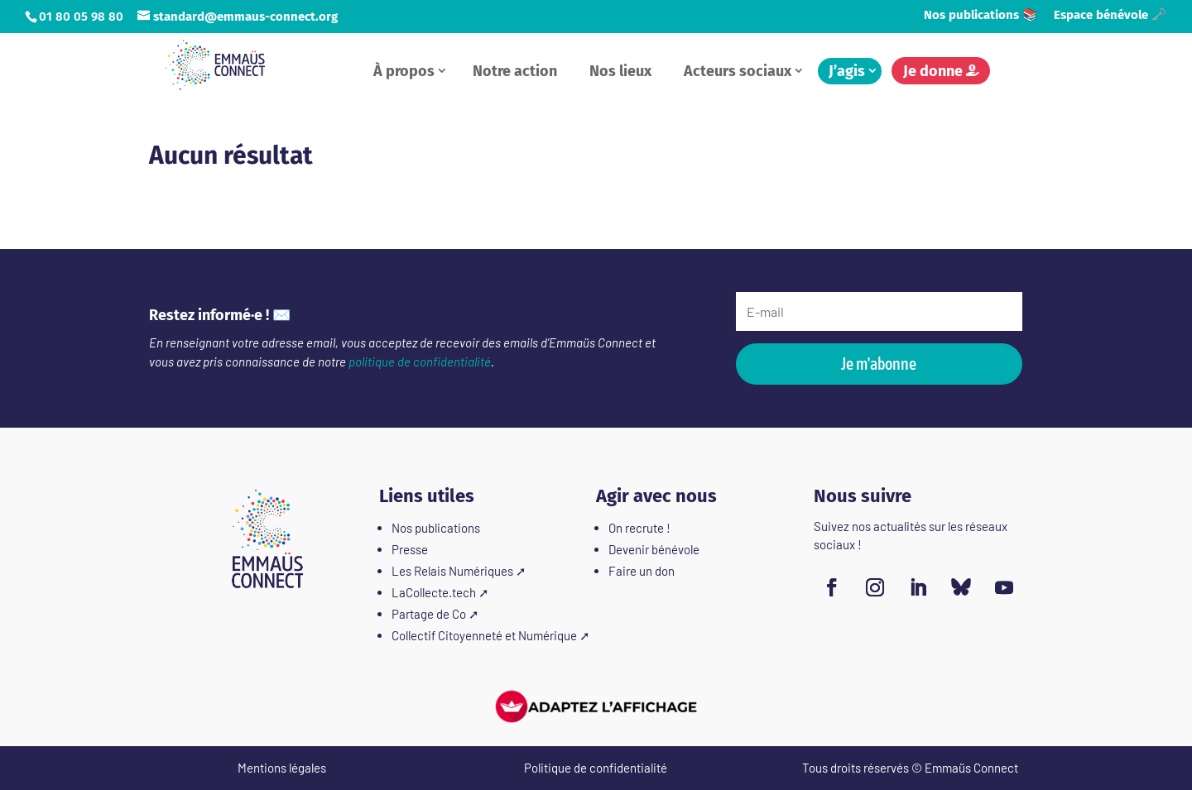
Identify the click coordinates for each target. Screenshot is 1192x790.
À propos (404, 71)
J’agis (847, 71)
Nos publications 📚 (981, 15)
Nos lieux (620, 71)
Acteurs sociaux (737, 71)
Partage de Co (429, 613)
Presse (410, 549)
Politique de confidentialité (595, 767)
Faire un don (641, 570)
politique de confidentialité (419, 361)
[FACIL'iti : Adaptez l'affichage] (596, 706)
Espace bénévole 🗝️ (1110, 15)
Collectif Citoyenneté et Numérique (484, 635)
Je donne (941, 71)
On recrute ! (639, 527)
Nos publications (436, 527)
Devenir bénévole (653, 549)
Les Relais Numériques (452, 570)
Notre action (515, 71)
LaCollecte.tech (434, 592)
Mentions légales (282, 767)
